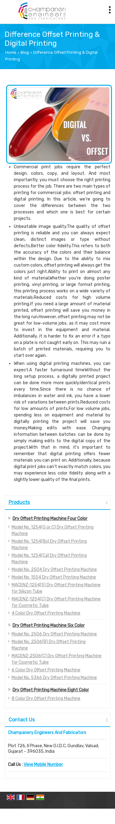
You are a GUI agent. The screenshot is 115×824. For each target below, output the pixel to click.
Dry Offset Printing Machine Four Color (50, 518)
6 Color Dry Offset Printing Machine (46, 670)
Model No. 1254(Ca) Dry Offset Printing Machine (49, 558)
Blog (25, 52)
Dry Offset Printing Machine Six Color (49, 625)
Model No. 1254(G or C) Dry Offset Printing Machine (53, 530)
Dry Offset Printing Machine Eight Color (51, 690)
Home (10, 52)
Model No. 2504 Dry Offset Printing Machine (54, 569)
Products (19, 502)
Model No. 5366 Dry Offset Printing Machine (54, 677)
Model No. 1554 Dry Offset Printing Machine (54, 577)
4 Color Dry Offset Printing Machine (46, 613)
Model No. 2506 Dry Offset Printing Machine (54, 634)
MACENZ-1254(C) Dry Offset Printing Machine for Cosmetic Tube (56, 602)
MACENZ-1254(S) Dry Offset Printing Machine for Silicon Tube (56, 588)
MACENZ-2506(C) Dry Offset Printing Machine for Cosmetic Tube (57, 659)
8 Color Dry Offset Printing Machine (46, 698)
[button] (43, 764)
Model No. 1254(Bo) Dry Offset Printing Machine (49, 544)
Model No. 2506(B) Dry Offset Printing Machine (49, 645)
